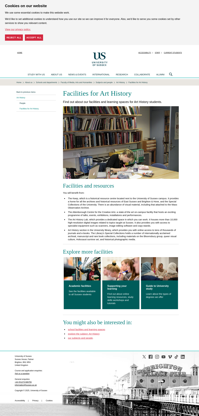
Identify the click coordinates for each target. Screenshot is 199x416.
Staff (157, 53)
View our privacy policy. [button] (18, 29)
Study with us (36, 74)
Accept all (34, 37)
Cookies (49, 401)
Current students (173, 53)
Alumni (160, 74)
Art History (20, 98)
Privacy (35, 401)
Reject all (14, 37)
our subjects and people (80, 338)
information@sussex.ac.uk (26, 385)
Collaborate (142, 74)
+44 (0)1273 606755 (23, 382)
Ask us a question (22, 374)
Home (19, 53)
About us (56, 74)
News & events (77, 74)
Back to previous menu (25, 92)
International (101, 74)
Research (122, 74)
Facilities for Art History (29, 109)
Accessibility (144, 53)
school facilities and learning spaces (86, 329)
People (22, 103)
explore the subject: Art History (84, 333)
